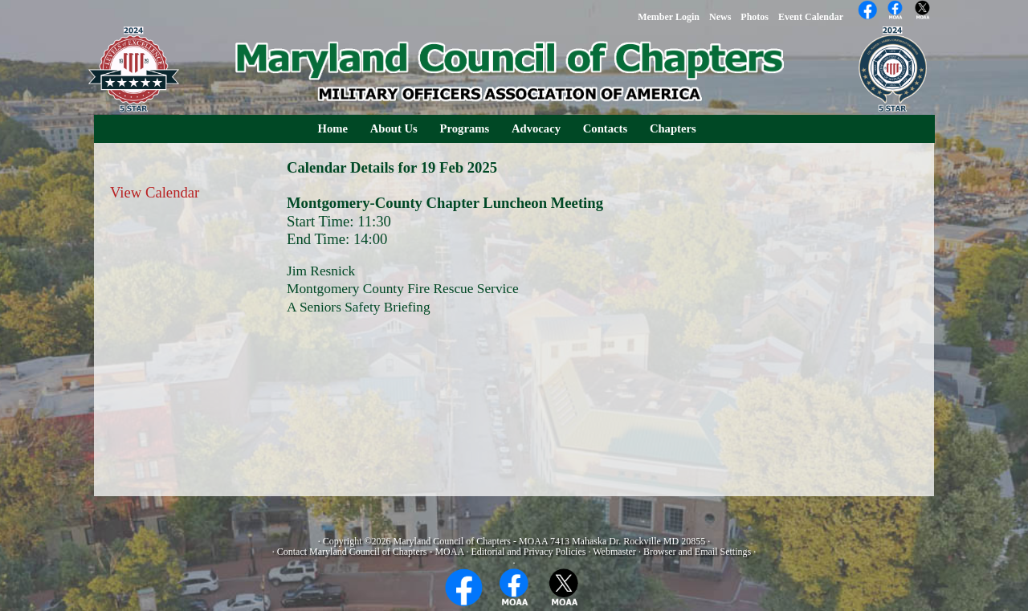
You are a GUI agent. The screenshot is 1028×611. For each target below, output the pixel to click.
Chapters (673, 128)
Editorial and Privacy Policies (528, 551)
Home (333, 128)
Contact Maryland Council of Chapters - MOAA (370, 551)
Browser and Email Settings (697, 551)
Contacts (605, 128)
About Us (394, 128)
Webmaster (614, 551)
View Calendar (154, 192)
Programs (465, 128)
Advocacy (536, 128)
